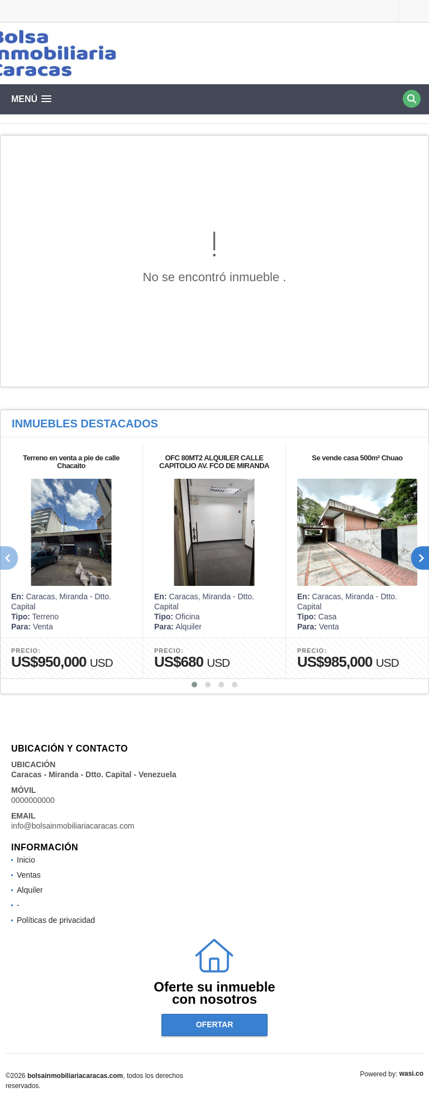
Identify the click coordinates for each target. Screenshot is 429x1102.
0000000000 (33, 800)
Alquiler (30, 890)
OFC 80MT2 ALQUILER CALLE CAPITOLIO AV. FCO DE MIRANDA (214, 462)
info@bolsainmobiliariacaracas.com (72, 825)
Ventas (29, 874)
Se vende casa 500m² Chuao (357, 458)
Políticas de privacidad (56, 920)
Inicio (26, 859)
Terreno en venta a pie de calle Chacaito (71, 462)
